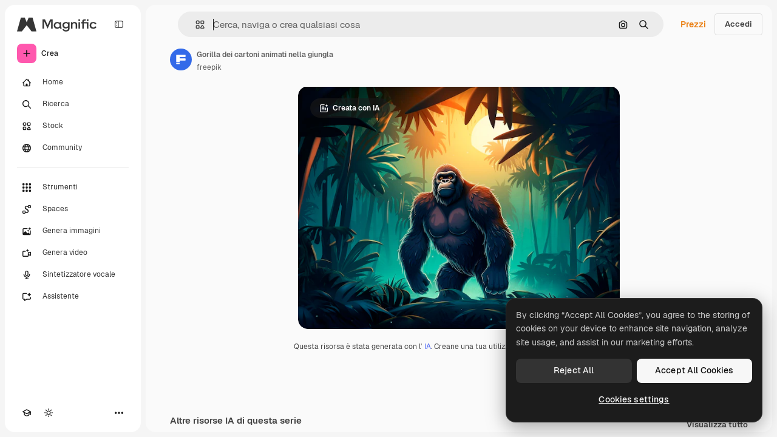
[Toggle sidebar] (119, 24)
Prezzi (693, 24)
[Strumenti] (73, 187)
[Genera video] (73, 253)
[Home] (73, 82)
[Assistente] (73, 297)
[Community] (73, 148)
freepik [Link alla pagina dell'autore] (209, 67)
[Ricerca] (73, 104)
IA (427, 346)
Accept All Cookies (694, 370)
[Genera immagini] (73, 231)
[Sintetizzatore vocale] (73, 275)
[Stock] (73, 126)
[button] (195, 24)
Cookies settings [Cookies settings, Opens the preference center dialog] (634, 399)
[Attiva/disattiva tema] (48, 412)
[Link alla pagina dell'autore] (181, 59)
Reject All (574, 370)
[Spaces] (73, 209)
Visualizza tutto (717, 425)
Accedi (738, 24)
